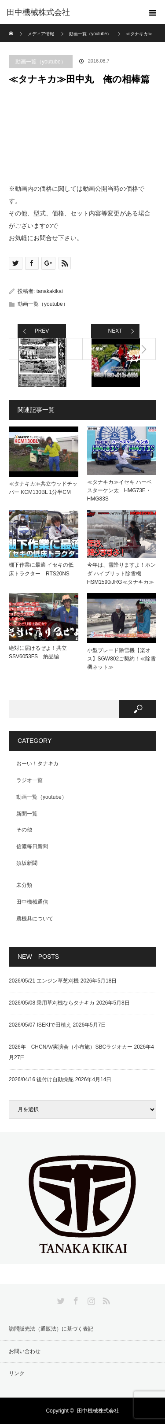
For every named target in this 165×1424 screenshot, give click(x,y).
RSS (105, 1299)
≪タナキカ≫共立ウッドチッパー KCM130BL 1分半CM (43, 488)
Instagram (90, 1299)
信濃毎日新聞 (32, 846)
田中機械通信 (32, 902)
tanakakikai (50, 291)
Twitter (59, 1299)
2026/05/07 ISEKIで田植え (40, 1025)
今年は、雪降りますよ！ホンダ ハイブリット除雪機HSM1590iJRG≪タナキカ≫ (121, 573)
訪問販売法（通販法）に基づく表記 (51, 1329)
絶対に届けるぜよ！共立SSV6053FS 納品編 (38, 652)
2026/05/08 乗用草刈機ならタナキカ (52, 1003)
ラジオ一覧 (29, 780)
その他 (24, 830)
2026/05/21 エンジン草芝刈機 (44, 981)
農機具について (34, 919)
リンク (17, 1373)
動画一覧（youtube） (40, 62)
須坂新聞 (26, 863)
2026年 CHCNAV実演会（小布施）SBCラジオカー (70, 1047)
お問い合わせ (24, 1351)
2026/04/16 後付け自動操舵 (41, 1079)
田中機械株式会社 (38, 12)
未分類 (24, 885)
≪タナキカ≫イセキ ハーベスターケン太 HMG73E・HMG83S (119, 490)
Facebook (74, 1299)
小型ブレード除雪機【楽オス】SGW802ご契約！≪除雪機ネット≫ (121, 658)
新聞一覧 (26, 814)
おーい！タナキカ (37, 763)
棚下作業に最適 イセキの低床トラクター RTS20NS (41, 569)
